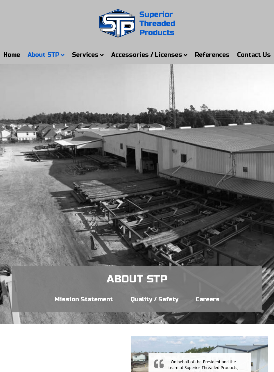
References (212, 54)
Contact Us (254, 54)
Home (11, 54)
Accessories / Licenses (146, 54)
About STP (43, 54)
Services (85, 54)
